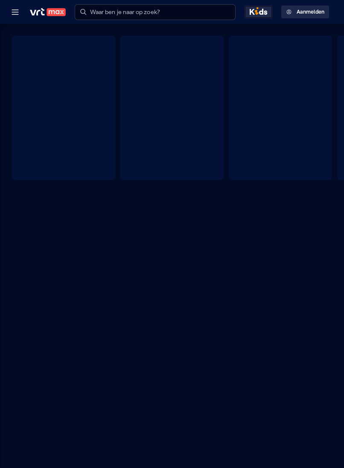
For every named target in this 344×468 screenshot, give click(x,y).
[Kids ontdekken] (258, 12)
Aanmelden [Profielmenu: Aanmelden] (305, 12)
